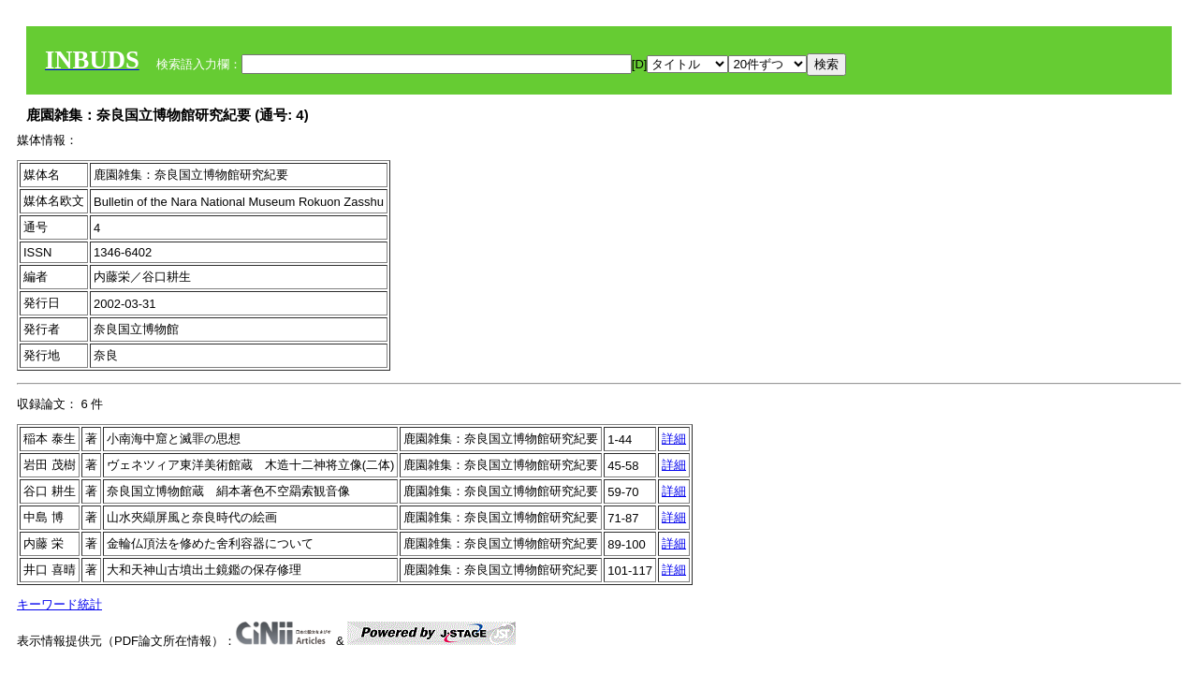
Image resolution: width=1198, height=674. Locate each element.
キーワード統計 (59, 604)
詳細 (674, 439)
